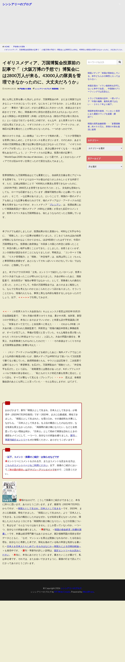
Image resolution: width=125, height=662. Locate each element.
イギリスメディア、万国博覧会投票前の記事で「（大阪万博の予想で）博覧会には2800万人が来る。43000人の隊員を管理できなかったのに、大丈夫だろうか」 (64, 50)
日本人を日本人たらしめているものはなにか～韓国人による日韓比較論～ (44, 546)
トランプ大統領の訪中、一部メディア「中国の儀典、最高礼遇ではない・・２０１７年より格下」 (104, 101)
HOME (7, 47)
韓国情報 (55, 89)
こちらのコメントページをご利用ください (26, 465)
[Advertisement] (62, 26)
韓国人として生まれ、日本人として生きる (39, 508)
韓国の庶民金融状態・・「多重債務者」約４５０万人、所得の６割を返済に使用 (104, 126)
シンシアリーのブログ (17, 4)
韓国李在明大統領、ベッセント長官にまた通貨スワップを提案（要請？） (104, 114)
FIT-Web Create (62, 592)
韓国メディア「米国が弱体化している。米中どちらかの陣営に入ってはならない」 (104, 76)
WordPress (88, 592)
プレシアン (55, 204)
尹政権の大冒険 (19, 46)
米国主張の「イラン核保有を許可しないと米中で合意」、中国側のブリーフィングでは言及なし (104, 88)
